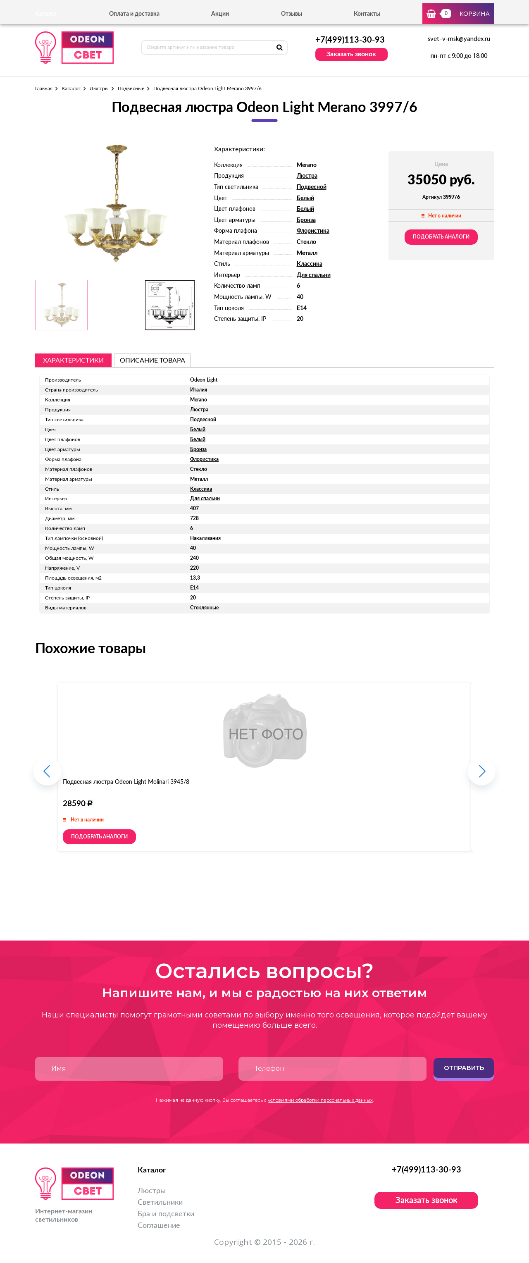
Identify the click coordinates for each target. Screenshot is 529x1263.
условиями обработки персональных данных (320, 1100)
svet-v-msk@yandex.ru (459, 39)
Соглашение (159, 1226)
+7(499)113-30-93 (350, 40)
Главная (43, 88)
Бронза (306, 220)
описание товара (152, 360)
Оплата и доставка (134, 14)
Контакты (367, 14)
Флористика (313, 231)
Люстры (99, 88)
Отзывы (291, 14)
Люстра (307, 176)
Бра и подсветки (166, 1214)
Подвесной (311, 187)
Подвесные (131, 88)
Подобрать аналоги (441, 236)
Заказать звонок (351, 54)
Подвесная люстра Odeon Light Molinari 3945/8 (126, 782)
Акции (220, 14)
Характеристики (73, 360)
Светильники (160, 1202)
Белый (305, 198)
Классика (309, 264)
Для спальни (314, 275)
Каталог (71, 88)
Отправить (464, 1068)
